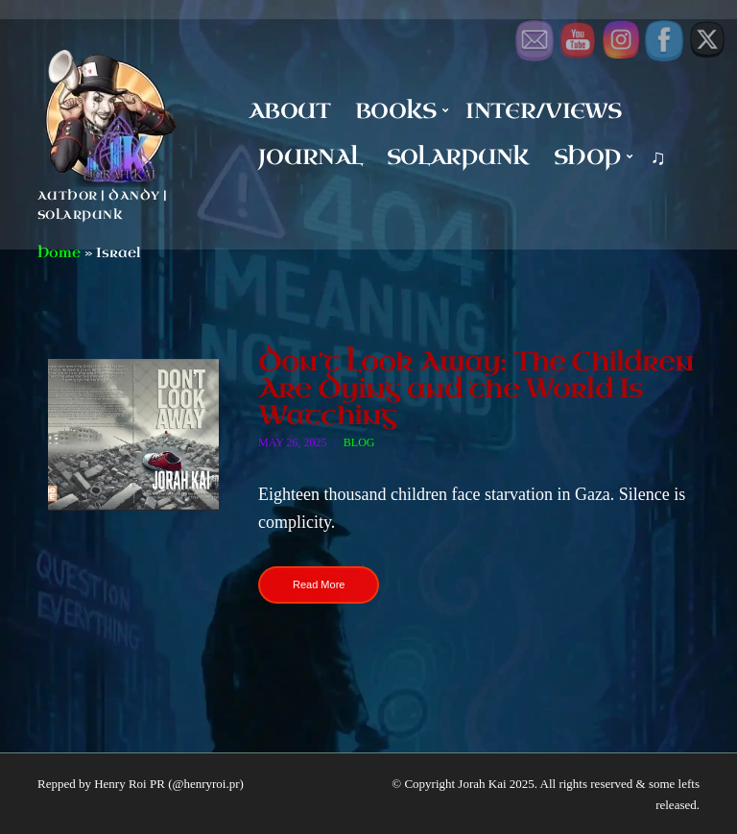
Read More (319, 584)
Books (396, 111)
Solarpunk (458, 157)
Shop (587, 157)
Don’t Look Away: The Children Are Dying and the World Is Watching (476, 388)
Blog (359, 442)
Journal (310, 157)
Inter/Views (543, 111)
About (290, 111)
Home (59, 253)
